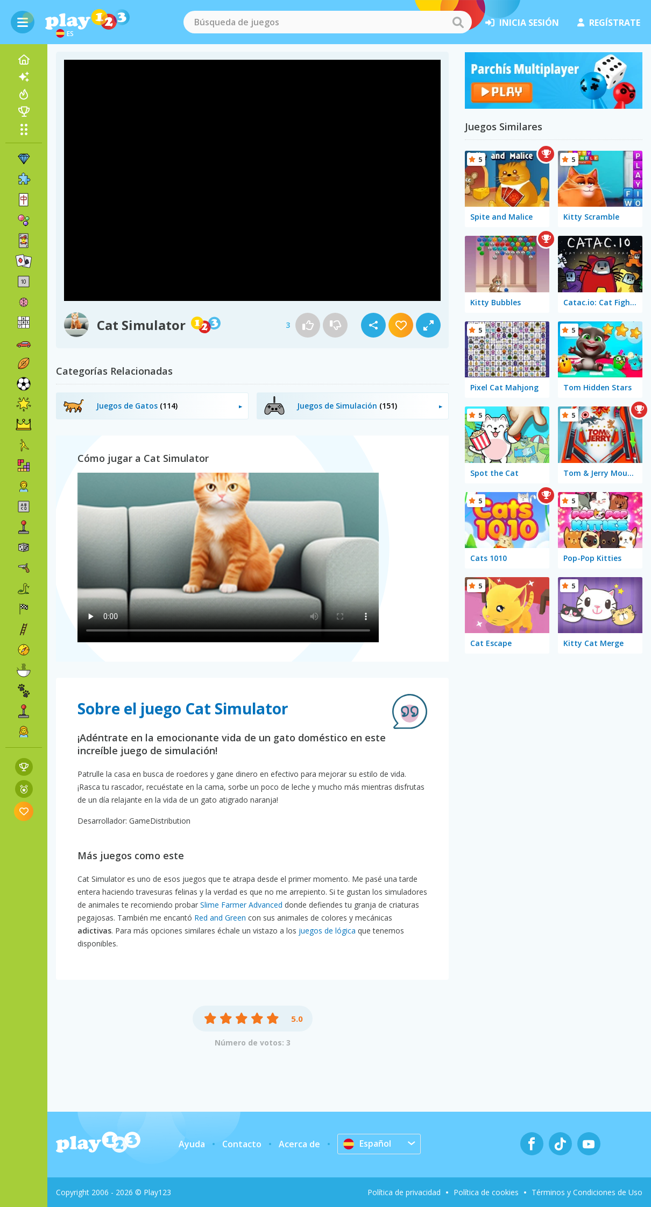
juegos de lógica (327, 930)
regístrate (608, 23)
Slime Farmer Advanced (241, 905)
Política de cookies (486, 1192)
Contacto (241, 1144)
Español (367, 1143)
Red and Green (220, 918)
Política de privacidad (404, 1192)
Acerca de (299, 1144)
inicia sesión (522, 23)
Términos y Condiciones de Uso (587, 1192)
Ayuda (192, 1144)
